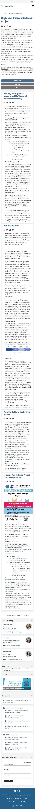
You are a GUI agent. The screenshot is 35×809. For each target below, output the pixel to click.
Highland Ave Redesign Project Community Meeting (17, 476)
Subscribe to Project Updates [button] (17, 757)
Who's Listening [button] (17, 621)
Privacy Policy (17, 795)
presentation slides (18, 446)
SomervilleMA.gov (13, 802)
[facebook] (15, 791)
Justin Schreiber (8, 624)
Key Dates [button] (17, 666)
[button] (2, 26)
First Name (7, 769)
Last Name (7, 775)
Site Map (26, 798)
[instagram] (20, 791)
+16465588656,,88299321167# (17, 560)
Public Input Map (19, 470)
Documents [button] (17, 696)
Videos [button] (17, 675)
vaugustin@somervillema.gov (14, 659)
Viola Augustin (7, 651)
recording (8, 448)
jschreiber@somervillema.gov (14, 632)
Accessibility (9, 798)
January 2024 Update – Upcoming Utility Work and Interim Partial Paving (15, 96)
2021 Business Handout (11, 735)
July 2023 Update (11, 226)
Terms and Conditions (7, 795)
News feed (17, 81)
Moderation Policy (27, 795)
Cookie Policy (22, 802)
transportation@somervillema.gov (15, 579)
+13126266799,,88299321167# (17, 558)
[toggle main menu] (32, 6)
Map (17, 87)
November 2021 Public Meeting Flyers (15, 708)
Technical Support (17, 798)
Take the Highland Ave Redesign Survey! (17, 413)
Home (5, 13)
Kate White (6, 638)
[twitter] (17, 791)
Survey (17, 84)
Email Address (8, 764)
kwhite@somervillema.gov (13, 645)
